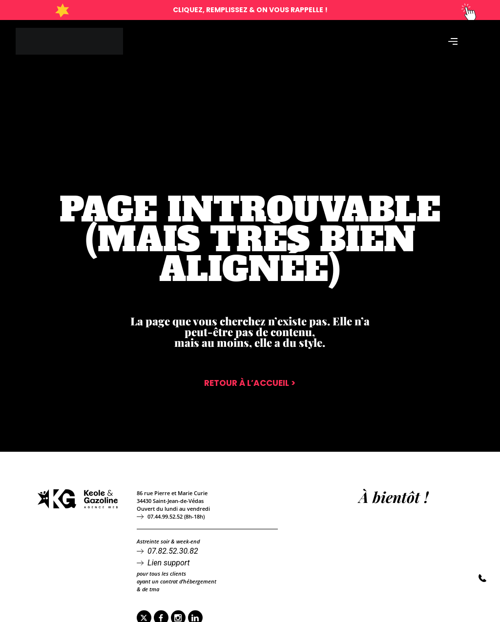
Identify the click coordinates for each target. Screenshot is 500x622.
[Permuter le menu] (453, 42)
